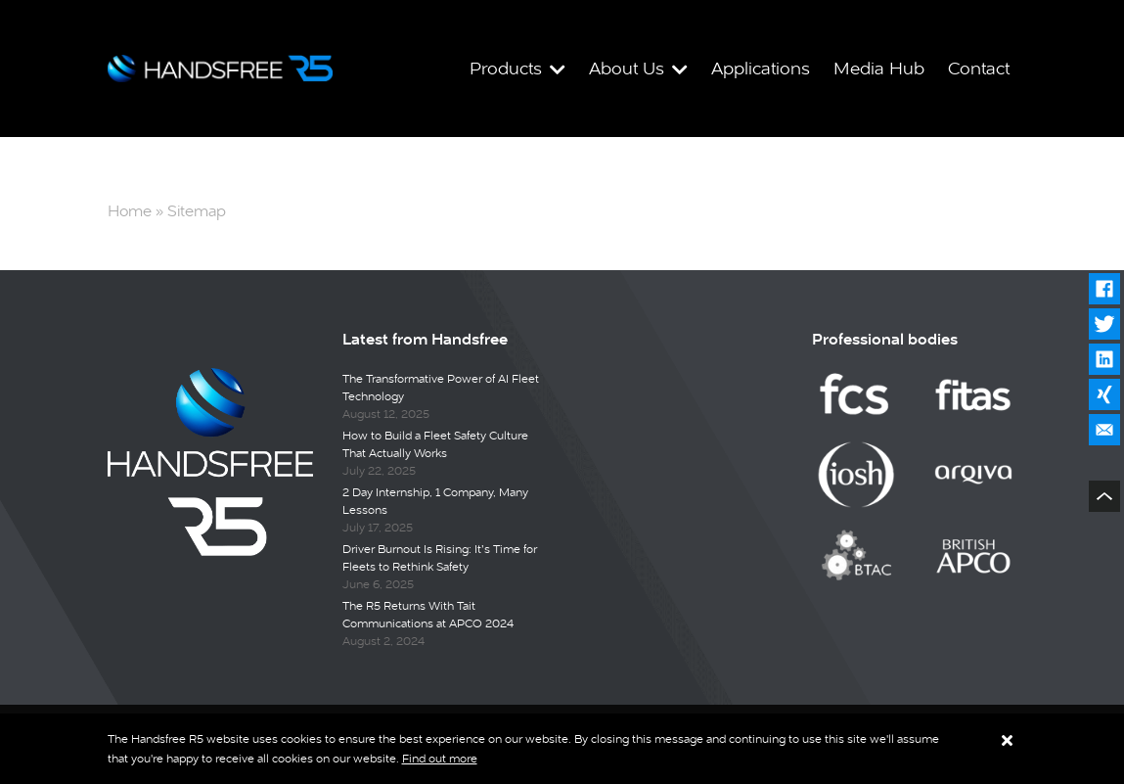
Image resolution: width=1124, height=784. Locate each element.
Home (130, 211)
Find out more (439, 758)
